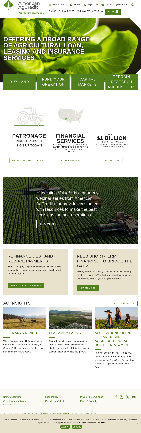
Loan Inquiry (51, 397)
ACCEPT (65, 427)
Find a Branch (70, 160)
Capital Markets (87, 81)
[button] (132, 4)
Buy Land (19, 82)
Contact (106, 5)
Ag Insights (83, 11)
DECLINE (77, 427)
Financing (54, 11)
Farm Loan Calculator (56, 401)
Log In (113, 11)
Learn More (112, 160)
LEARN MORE (88, 288)
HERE (103, 422)
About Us (97, 11)
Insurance (68, 11)
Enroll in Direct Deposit (29, 160)
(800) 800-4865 (91, 5)
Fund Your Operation (53, 81)
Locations (122, 5)
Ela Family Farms (65, 333)
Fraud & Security (89, 401)
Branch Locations (12, 397)
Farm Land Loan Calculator (34, 414)
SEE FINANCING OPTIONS (26, 285)
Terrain (75, 5)
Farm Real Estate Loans (84, 414)
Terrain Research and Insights (121, 82)
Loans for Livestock (59, 414)
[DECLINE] (137, 423)
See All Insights (124, 303)
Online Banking (57, 5)
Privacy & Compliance (91, 397)
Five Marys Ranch (20, 333)
